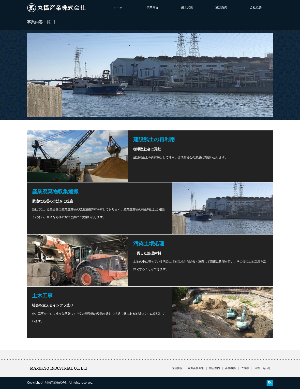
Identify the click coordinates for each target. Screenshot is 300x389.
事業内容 (152, 7)
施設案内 (221, 7)
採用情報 (177, 368)
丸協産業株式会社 (56, 382)
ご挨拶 (245, 368)
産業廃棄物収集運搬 (55, 191)
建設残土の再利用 (154, 139)
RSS (270, 383)
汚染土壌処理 (148, 243)
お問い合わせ (262, 368)
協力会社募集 (196, 368)
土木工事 (42, 295)
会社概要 (256, 7)
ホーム (118, 7)
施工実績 (187, 7)
